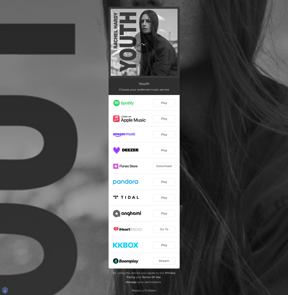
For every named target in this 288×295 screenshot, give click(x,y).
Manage (131, 282)
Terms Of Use (151, 277)
